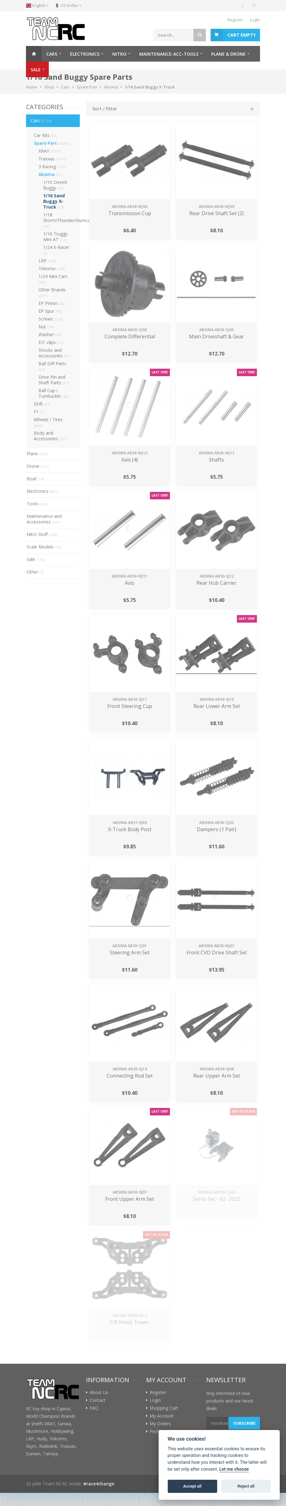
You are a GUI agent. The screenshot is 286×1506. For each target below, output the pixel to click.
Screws (50, 319)
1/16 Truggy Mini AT (55, 236)
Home (34, 54)
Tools (37, 504)
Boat (35, 479)
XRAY (49, 151)
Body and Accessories (51, 436)
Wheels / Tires (48, 422)
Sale (36, 559)
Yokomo (52, 268)
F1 (39, 412)
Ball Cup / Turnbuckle (53, 393)
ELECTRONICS (85, 54)
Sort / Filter (104, 109)
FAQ (93, 1408)
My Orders (160, 1424)
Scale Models (44, 547)
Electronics (43, 491)
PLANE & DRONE (228, 54)
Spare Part (51, 143)
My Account (162, 1416)
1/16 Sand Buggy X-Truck (54, 201)
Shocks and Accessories (54, 353)
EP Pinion (51, 303)
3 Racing (52, 166)
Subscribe (244, 1423)
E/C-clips (51, 342)
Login (255, 20)
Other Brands (52, 292)
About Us (98, 1392)
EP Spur (50, 311)
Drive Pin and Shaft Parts (53, 380)
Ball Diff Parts (52, 366)
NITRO (119, 54)
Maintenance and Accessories (44, 519)
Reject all (245, 1486)
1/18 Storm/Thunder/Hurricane (61, 220)
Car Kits (45, 135)
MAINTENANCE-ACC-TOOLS (168, 54)
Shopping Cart (164, 1408)
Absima (50, 174)
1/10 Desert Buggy (55, 185)
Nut (46, 327)
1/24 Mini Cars (53, 279)
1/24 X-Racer (56, 249)
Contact (97, 1400)
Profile (156, 1431)
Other (35, 572)
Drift (42, 404)
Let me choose (234, 1469)
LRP (47, 261)
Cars (41, 121)
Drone (38, 466)
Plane (37, 454)
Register (235, 20)
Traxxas (52, 159)
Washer (50, 334)
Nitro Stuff (42, 534)
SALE (36, 70)
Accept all (192, 1486)
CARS (51, 54)
